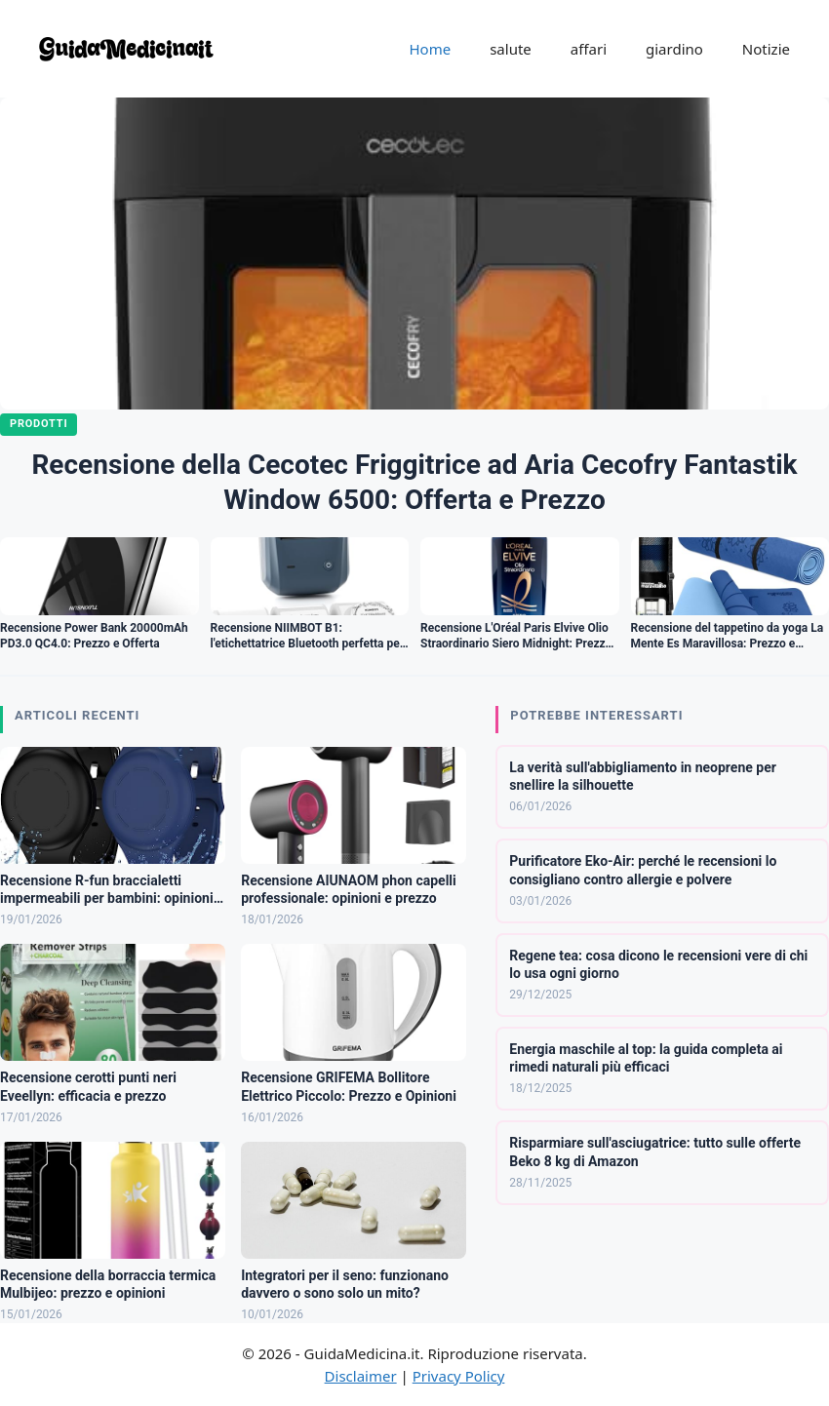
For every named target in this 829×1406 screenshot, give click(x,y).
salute (511, 49)
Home (430, 49)
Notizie (766, 49)
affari (589, 49)
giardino (674, 49)
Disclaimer (361, 1376)
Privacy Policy (459, 1376)
